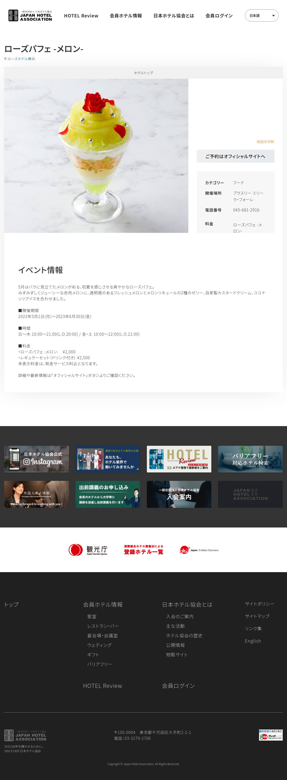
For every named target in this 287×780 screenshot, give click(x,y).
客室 (92, 616)
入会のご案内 (180, 616)
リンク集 (253, 628)
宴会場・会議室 (102, 635)
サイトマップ (257, 616)
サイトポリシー (260, 603)
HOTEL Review (81, 15)
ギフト (93, 654)
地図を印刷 (265, 141)
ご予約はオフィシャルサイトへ (236, 156)
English (253, 640)
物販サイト (177, 654)
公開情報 (175, 645)
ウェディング (99, 645)
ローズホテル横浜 (21, 58)
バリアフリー (99, 664)
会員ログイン (219, 15)
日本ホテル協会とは (173, 15)
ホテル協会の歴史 (184, 635)
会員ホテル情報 (126, 15)
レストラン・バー (103, 625)
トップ (11, 604)
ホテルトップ (143, 72)
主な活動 (175, 625)
